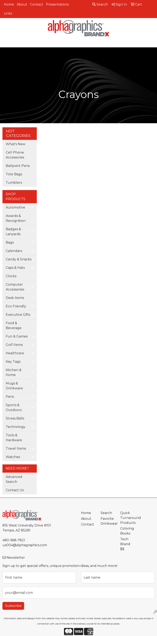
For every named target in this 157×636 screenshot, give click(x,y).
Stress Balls (15, 418)
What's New (15, 144)
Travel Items (16, 448)
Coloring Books (127, 531)
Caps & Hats (15, 268)
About (22, 4)
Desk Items (15, 298)
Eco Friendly (16, 306)
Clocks (11, 276)
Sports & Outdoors (14, 407)
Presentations (57, 4)
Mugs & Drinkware (14, 385)
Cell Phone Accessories (15, 154)
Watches (13, 457)
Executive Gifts (18, 315)
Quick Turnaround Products (127, 518)
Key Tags (13, 362)
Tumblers (14, 183)
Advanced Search (14, 479)
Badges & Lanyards (13, 231)
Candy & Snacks (18, 259)
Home (9, 4)
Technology (15, 427)
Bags (10, 242)
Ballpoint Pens (18, 166)
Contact (36, 4)
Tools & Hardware (14, 437)
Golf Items (14, 345)
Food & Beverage (13, 325)
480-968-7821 (13, 540)
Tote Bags (14, 174)
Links (8, 13)
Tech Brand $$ (125, 544)
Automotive (15, 207)
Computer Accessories (15, 287)
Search (100, 4)
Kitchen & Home (13, 372)
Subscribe (13, 606)
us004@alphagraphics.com (24, 545)
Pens (10, 397)
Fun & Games (17, 336)
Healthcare (15, 353)
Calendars (14, 251)
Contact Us (15, 490)
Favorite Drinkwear (108, 521)
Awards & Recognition (16, 218)
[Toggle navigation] (6, 43)
